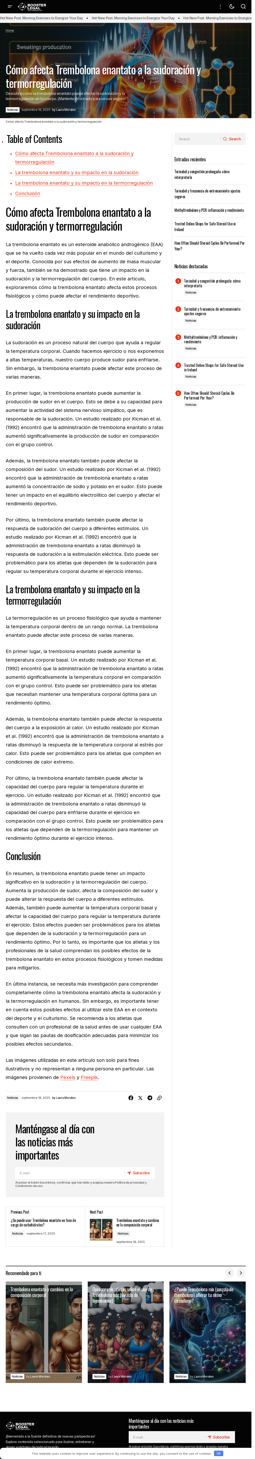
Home (10, 30)
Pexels (67, 1077)
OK (219, 1453)
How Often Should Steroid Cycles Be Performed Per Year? (209, 395)
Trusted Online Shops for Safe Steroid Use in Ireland (214, 367)
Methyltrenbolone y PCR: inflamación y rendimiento (209, 210)
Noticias (12, 109)
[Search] (233, 139)
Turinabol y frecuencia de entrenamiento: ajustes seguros (212, 311)
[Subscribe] (139, 1173)
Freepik (89, 1077)
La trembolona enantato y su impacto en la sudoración (76, 172)
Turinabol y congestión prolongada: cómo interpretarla (212, 283)
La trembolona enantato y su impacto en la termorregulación (84, 183)
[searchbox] (198, 139)
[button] (10, 6)
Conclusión (27, 193)
